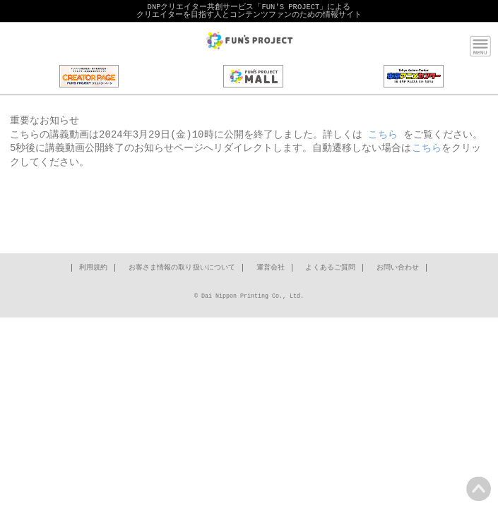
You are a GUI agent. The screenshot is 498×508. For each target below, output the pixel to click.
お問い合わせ (398, 268)
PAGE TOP (478, 488)
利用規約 (93, 268)
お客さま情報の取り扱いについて (182, 268)
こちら (383, 135)
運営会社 (270, 268)
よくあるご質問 (330, 268)
